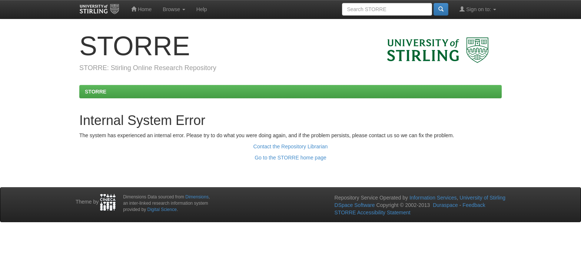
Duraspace (445, 205)
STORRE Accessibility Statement (373, 212)
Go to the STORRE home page (290, 158)
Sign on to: (477, 9)
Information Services (433, 198)
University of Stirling (482, 198)
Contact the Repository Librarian (290, 146)
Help (201, 9)
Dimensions (197, 197)
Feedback (473, 205)
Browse (174, 9)
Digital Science (162, 209)
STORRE (95, 92)
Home (141, 9)
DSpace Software (355, 205)
